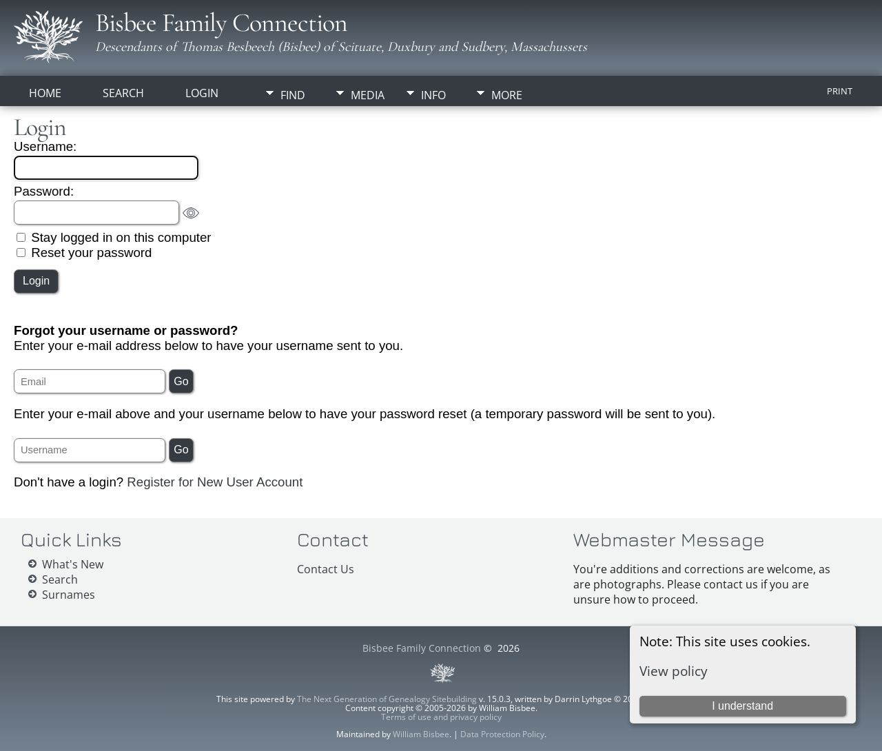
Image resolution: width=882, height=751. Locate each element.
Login (201, 93)
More (506, 95)
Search (123, 93)
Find (292, 95)
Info (433, 95)
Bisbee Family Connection (221, 23)
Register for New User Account (214, 482)
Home (45, 93)
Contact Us (325, 569)
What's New (72, 564)
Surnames (68, 594)
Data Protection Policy (502, 734)
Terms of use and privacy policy (441, 717)
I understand (742, 706)
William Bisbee (421, 734)
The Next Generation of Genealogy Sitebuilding (387, 699)
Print (839, 91)
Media (367, 95)
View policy (673, 670)
